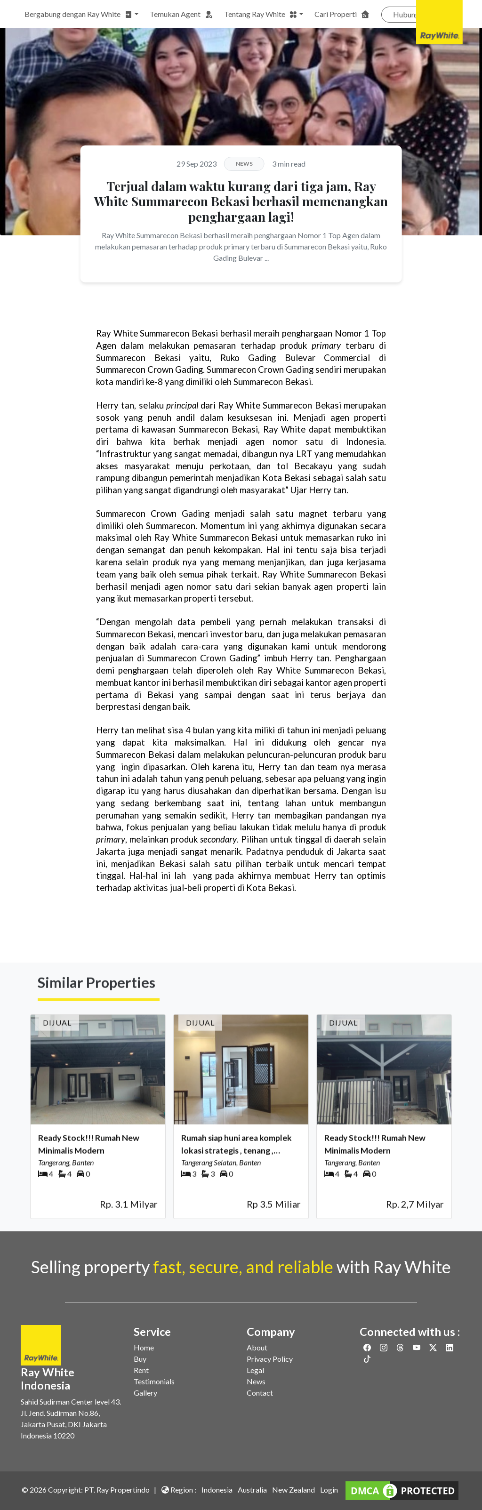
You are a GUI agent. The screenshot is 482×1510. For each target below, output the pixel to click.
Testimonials (154, 1381)
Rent (141, 1369)
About (257, 1347)
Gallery (145, 1392)
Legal (255, 1369)
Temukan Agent (181, 14)
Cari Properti (342, 14)
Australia (252, 1489)
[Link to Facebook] (367, 1347)
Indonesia (217, 1489)
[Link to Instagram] (384, 1347)
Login (329, 1489)
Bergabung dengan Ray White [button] (78, 14)
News (256, 1381)
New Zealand (293, 1489)
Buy (140, 1358)
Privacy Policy (270, 1358)
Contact (260, 1392)
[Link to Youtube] (417, 1347)
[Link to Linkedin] (449, 1347)
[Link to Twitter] (433, 1347)
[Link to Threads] (400, 1347)
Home (144, 1347)
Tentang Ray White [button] (260, 14)
